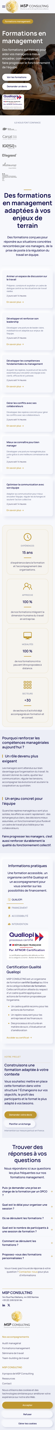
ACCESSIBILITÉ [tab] (18, 916)
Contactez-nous (28, 1271)
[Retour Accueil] (28, 6)
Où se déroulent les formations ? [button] (27, 1218)
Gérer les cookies (27, 1423)
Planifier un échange (20, 1123)
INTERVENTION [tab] (18, 924)
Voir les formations (16, 77)
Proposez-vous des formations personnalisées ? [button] (27, 1256)
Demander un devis (17, 86)
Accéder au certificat (18, 1037)
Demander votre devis (20, 1114)
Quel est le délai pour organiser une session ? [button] (27, 1206)
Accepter (27, 1405)
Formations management (17, 21)
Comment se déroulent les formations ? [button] (27, 1242)
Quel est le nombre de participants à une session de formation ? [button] (27, 1229)
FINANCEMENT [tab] (18, 907)
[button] (3, 6)
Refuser (27, 1414)
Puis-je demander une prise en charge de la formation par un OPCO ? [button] (27, 1191)
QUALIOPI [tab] (15, 899)
